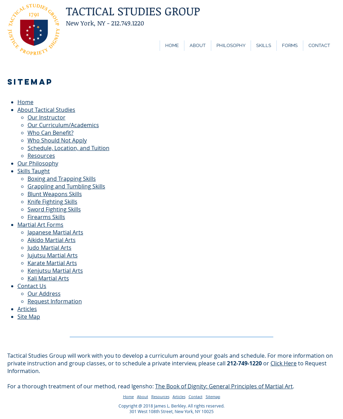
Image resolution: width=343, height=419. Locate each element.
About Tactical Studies (46, 110)
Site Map (28, 316)
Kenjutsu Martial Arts (55, 270)
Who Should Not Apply (57, 140)
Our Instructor (47, 117)
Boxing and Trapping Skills (62, 179)
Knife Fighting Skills (52, 201)
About (142, 396)
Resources (41, 156)
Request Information (55, 301)
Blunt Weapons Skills (55, 194)
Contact (196, 396)
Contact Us (31, 286)
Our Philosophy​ (37, 163)
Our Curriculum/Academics (63, 125)
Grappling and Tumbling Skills (66, 186)
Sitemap (213, 396)
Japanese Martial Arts (55, 232)
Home (25, 102)
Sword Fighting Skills (54, 209)
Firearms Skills (46, 217)
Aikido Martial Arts (52, 240)
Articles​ (27, 309)
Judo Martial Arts (49, 247)
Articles (179, 396)
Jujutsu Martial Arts (53, 255)
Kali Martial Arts (48, 278)
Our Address (44, 293)
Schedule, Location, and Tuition (68, 148)
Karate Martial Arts (52, 263)
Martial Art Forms (40, 224)
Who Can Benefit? (51, 133)
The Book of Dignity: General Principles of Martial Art (224, 386)
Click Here (283, 363)
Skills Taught (33, 171)
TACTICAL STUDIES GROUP (133, 11)
